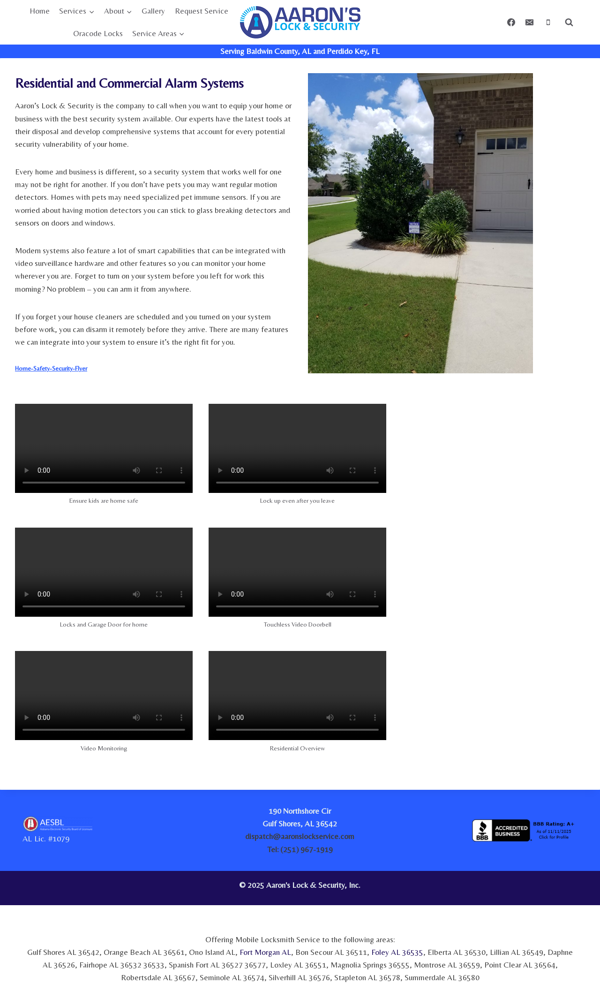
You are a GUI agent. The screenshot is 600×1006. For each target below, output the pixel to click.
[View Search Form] (569, 22)
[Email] (530, 22)
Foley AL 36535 (397, 952)
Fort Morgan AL (265, 952)
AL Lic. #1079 (45, 838)
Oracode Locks (98, 33)
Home (40, 10)
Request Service (201, 10)
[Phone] (548, 22)
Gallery (153, 10)
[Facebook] (511, 22)
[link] (505, 888)
